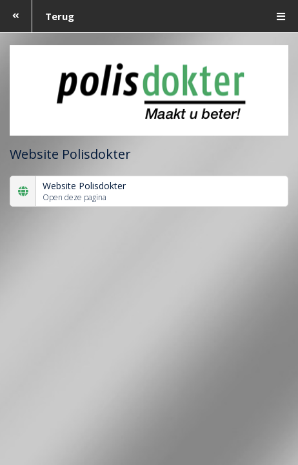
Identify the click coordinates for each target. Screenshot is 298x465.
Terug (37, 16)
